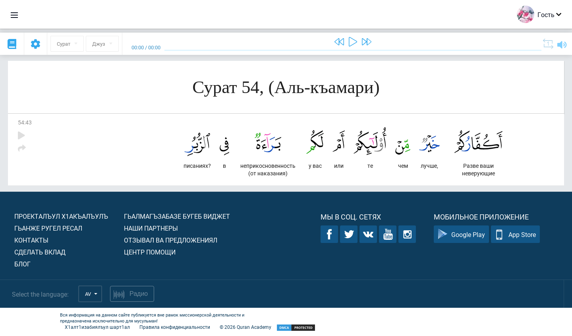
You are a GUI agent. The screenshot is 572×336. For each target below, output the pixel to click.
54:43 (25, 122)
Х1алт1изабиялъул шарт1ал (97, 327)
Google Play (461, 234)
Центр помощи (150, 252)
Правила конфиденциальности (174, 327)
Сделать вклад (40, 252)
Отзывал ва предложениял (170, 240)
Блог (22, 264)
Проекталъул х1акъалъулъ (61, 216)
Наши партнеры (151, 228)
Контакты (31, 240)
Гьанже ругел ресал (48, 228)
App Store (515, 234)
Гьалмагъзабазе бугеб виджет (177, 216)
